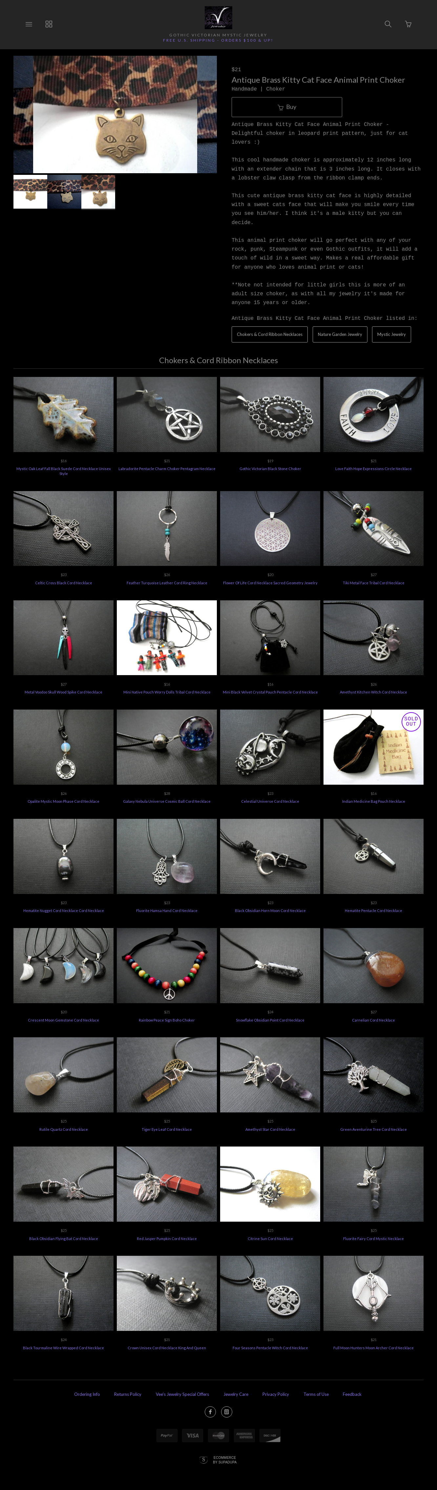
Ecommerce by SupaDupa (225, 1460)
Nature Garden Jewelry (340, 334)
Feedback (352, 1394)
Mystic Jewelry (391, 334)
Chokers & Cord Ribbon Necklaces (269, 334)
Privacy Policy (275, 1394)
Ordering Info (87, 1394)
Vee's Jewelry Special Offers (182, 1394)
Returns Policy (127, 1394)
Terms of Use (316, 1394)
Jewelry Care (235, 1394)
